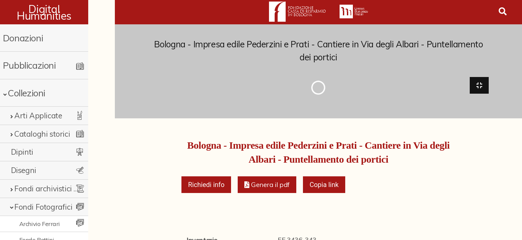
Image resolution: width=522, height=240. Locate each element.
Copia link (324, 187)
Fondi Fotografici (43, 207)
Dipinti (22, 152)
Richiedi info (206, 187)
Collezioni (26, 93)
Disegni (23, 170)
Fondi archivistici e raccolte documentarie (59, 188)
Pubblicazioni (29, 65)
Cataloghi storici (42, 134)
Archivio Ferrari (39, 223)
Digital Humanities (57, 12)
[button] (267, 186)
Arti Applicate (38, 115)
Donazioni (23, 38)
